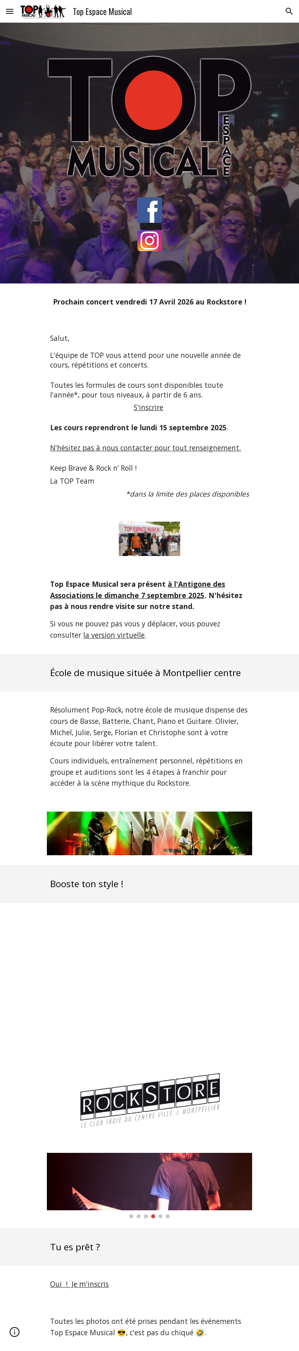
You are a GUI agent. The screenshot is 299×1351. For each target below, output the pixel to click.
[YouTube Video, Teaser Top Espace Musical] (149, 982)
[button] (9, 11)
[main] (149, 302)
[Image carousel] (149, 1185)
